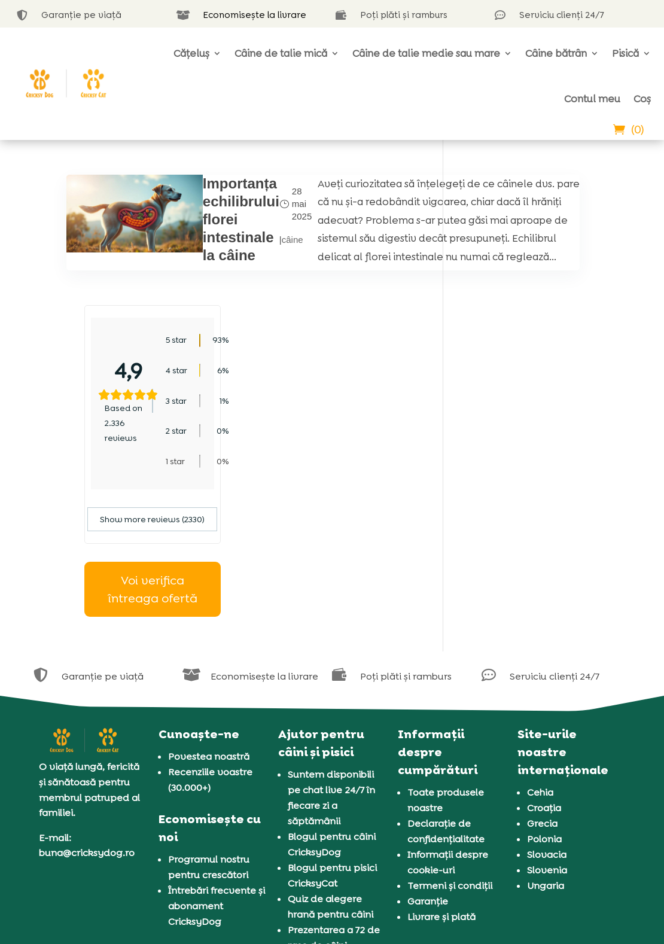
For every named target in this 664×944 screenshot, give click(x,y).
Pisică (625, 53)
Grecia (542, 693)
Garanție (427, 771)
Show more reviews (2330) (529, 388)
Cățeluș (191, 53)
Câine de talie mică (280, 53)
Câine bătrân (556, 53)
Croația (544, 677)
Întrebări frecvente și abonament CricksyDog (216, 775)
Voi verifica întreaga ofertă (529, 458)
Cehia (540, 662)
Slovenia (547, 739)
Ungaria (545, 755)
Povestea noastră (208, 626)
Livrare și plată (441, 786)
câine (246, 264)
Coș (642, 98)
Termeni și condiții (449, 755)
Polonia (544, 708)
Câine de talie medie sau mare (426, 53)
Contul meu (592, 98)
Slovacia (546, 724)
